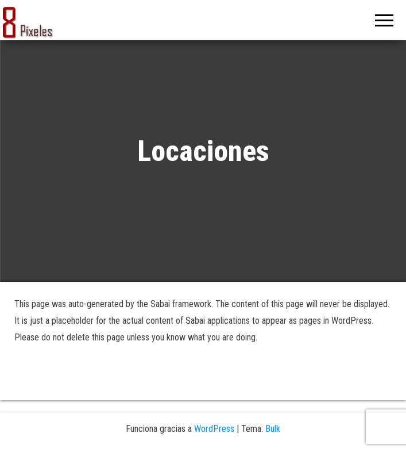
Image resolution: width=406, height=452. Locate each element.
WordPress (214, 428)
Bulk (272, 428)
